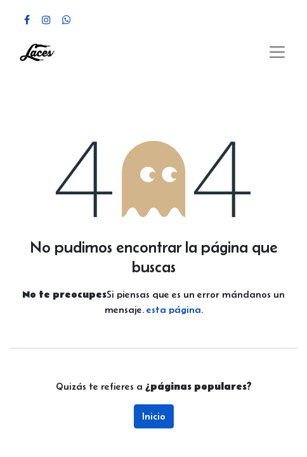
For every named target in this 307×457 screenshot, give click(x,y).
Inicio (154, 416)
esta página (174, 309)
